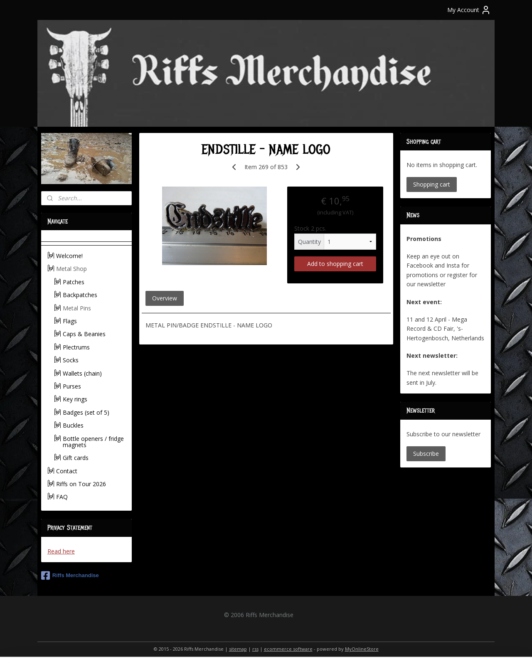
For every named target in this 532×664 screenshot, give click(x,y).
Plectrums (76, 347)
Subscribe (426, 453)
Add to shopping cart (335, 264)
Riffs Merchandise (70, 575)
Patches (73, 282)
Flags (70, 321)
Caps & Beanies (84, 334)
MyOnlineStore (362, 649)
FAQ (62, 497)
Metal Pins (77, 308)
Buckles (73, 425)
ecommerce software (288, 649)
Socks (71, 360)
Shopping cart (431, 184)
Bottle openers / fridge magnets (93, 442)
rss (255, 649)
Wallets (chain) (82, 373)
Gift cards (76, 458)
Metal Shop (71, 269)
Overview (164, 298)
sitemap (238, 649)
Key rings (75, 399)
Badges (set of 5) (86, 412)
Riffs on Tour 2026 (81, 484)
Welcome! (69, 256)
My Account (469, 10)
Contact (66, 471)
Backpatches (80, 295)
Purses (72, 386)
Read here (61, 551)
